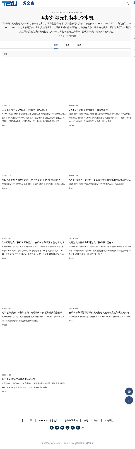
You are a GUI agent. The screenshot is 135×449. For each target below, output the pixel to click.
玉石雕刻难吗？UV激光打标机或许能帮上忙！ (25, 109)
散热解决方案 (71, 420)
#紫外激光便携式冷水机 (100, 114)
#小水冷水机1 (7, 114)
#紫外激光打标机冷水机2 (79, 114)
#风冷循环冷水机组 (98, 246)
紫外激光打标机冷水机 (75, 12)
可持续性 (109, 420)
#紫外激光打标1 (95, 184)
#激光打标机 (27, 316)
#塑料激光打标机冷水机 (120, 114)
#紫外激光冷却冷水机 (115, 246)
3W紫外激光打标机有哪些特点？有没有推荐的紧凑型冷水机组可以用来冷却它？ (34, 242)
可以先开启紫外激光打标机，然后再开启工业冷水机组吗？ (31, 179)
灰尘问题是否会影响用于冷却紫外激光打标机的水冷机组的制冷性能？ (100, 180)
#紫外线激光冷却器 (77, 316)
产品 (30, 420)
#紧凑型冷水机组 (29, 246)
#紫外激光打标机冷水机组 (49, 184)
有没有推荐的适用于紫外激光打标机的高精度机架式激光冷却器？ (99, 312)
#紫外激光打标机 (21, 114)
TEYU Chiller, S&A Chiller (59, 12)
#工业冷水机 (42, 246)
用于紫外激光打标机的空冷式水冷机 (20, 379)
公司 (86, 420)
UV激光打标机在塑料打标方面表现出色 (88, 109)
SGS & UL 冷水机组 (48, 420)
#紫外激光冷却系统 (30, 184)
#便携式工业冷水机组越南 (113, 184)
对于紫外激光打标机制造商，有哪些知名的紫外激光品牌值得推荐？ (33, 312)
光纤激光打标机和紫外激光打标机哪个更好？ (91, 242)
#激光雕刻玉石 (34, 114)
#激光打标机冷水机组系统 (57, 316)
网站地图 (80, 443)
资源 (95, 420)
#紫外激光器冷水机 (51, 383)
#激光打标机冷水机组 (114, 316)
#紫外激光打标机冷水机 (51, 114)
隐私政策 (89, 443)
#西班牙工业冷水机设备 (58, 246)
